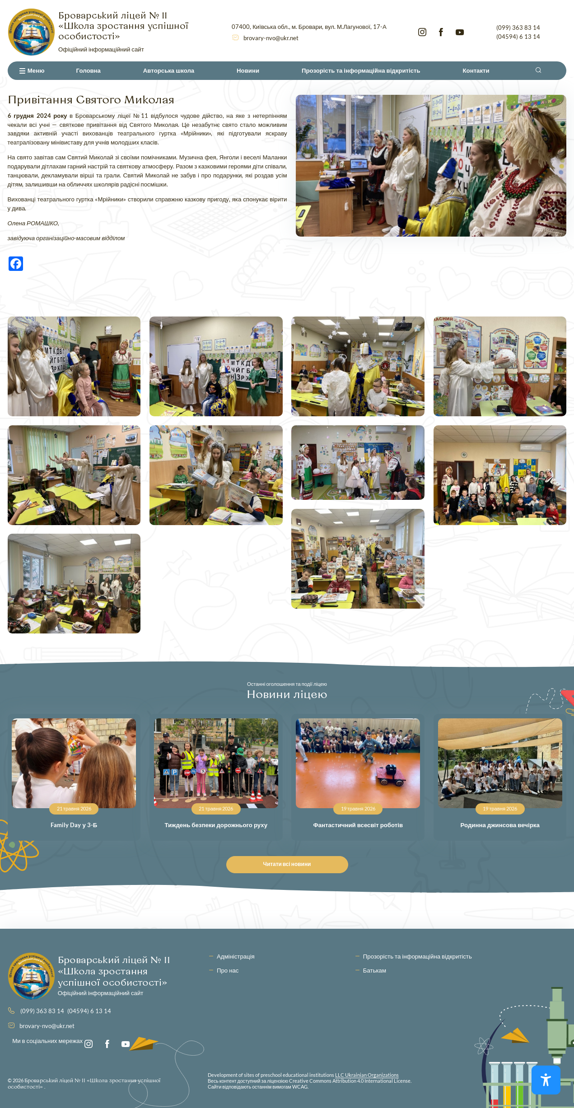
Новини (248, 70)
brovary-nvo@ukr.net (271, 38)
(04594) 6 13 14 (518, 36)
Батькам (374, 970)
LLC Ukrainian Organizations (367, 1075)
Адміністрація (236, 956)
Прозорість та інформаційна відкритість (361, 70)
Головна (88, 70)
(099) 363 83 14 (518, 27)
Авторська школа (168, 70)
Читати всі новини (291, 864)
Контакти (476, 70)
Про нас (227, 970)
